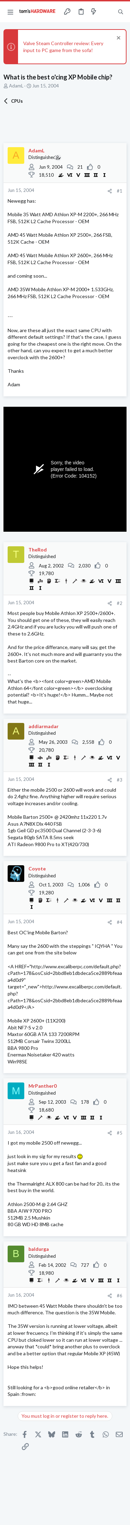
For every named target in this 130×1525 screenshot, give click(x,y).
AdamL (16, 86)
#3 (119, 780)
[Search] (121, 12)
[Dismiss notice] (118, 38)
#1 (119, 191)
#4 (119, 922)
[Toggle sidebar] (107, 11)
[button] (10, 12)
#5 (119, 1133)
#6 (119, 1295)
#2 (119, 603)
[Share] (109, 191)
